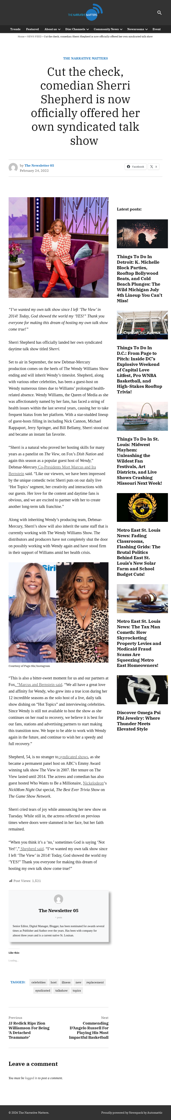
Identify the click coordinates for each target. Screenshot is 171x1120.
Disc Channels (75, 29)
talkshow (61, 990)
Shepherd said (32, 848)
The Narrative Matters (85, 58)
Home (21, 36)
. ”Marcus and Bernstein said (38, 684)
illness (66, 982)
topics (77, 990)
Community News (106, 29)
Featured (32, 29)
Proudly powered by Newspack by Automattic (131, 1112)
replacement (95, 982)
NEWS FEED (34, 36)
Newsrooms (135, 29)
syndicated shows (73, 757)
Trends (15, 29)
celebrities (38, 982)
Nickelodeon (93, 783)
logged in (31, 1078)
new (78, 982)
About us (51, 29)
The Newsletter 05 (39, 165)
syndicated (42, 990)
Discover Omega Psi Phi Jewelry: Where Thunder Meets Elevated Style (139, 720)
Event (157, 29)
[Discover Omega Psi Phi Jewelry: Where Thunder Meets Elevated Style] (142, 690)
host (54, 982)
